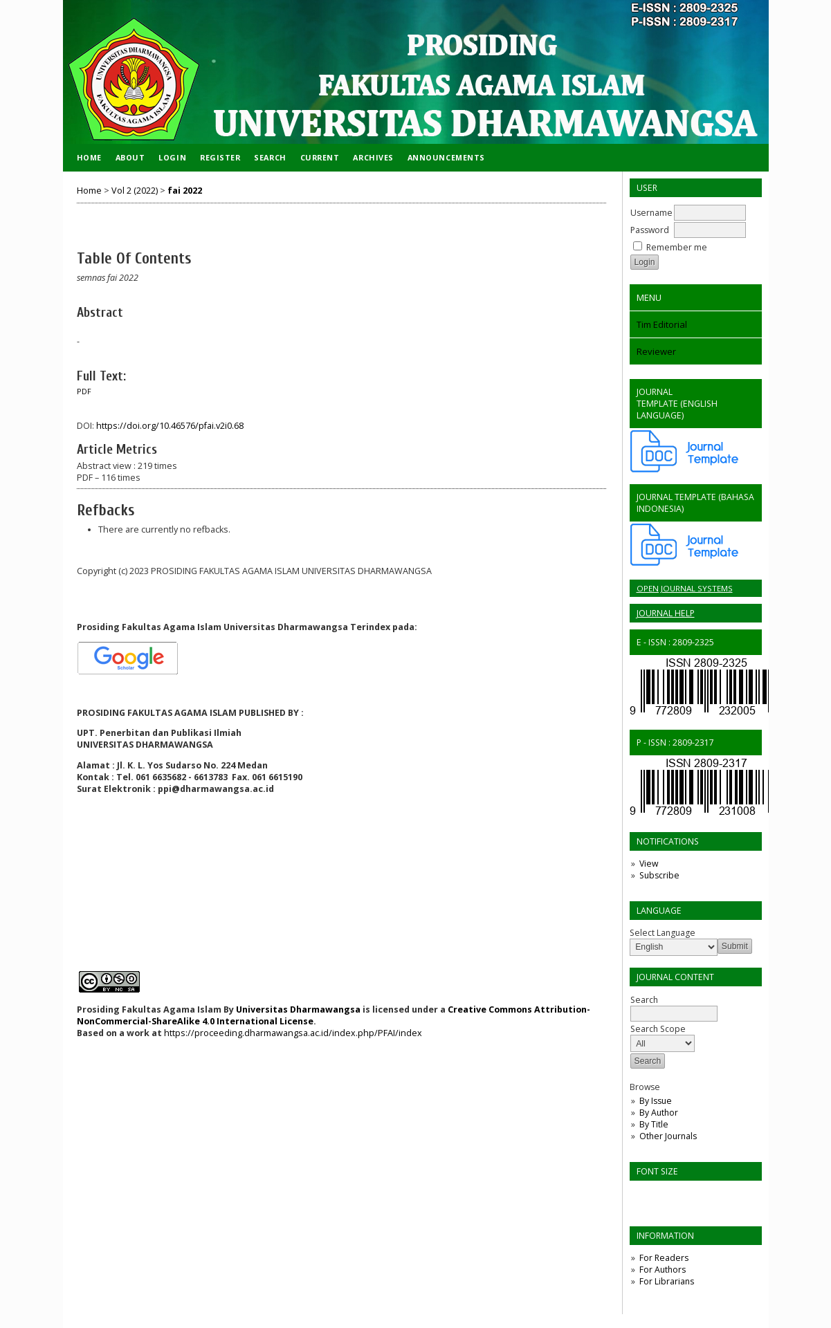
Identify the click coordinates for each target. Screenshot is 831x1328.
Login (172, 157)
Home (89, 157)
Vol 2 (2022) (134, 190)
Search (270, 157)
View (648, 863)
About (130, 157)
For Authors (662, 1269)
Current (320, 157)
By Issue (655, 1101)
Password (649, 230)
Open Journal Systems (685, 588)
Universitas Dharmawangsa (298, 1009)
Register (220, 157)
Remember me (676, 247)
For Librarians (666, 1281)
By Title (653, 1124)
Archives (373, 157)
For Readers (663, 1258)
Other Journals (668, 1136)
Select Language (662, 933)
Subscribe (659, 875)
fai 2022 (184, 190)
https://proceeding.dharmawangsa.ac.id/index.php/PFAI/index (292, 1033)
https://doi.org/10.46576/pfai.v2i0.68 (170, 426)
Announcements (446, 157)
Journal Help (666, 613)
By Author (658, 1112)
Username (651, 213)
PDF (84, 391)
